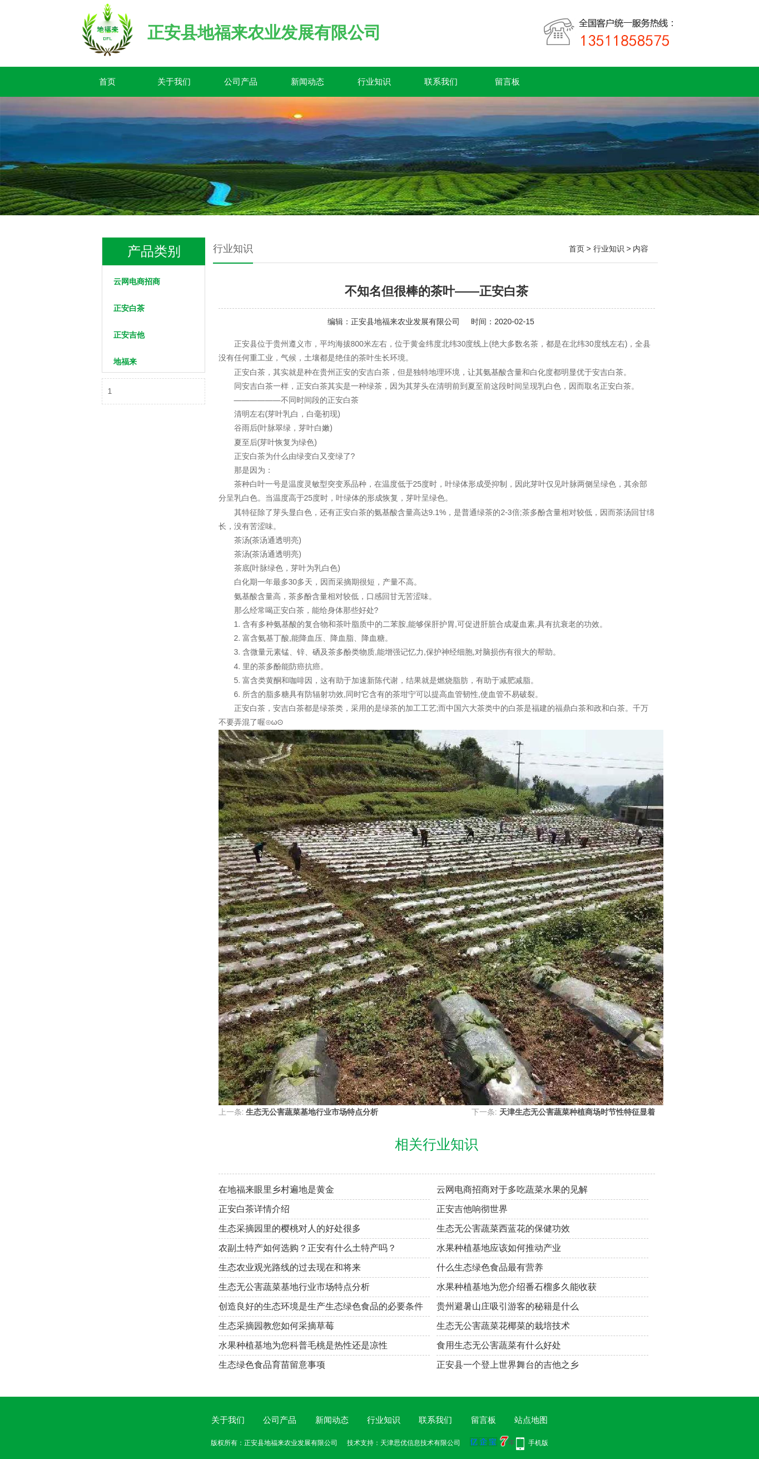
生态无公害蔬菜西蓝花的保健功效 (503, 1228)
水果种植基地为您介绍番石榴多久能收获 (516, 1287)
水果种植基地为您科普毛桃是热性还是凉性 (303, 1345)
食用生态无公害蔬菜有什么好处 (498, 1345)
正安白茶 (129, 308)
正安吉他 (129, 334)
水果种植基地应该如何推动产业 (498, 1248)
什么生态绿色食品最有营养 (489, 1267)
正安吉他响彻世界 (472, 1209)
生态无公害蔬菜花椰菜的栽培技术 (503, 1326)
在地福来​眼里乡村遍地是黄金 (276, 1189)
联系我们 (441, 81)
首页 (107, 81)
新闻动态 (307, 81)
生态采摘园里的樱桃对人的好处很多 (290, 1228)
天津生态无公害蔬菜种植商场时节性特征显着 (577, 1111)
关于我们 (174, 81)
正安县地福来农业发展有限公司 (405, 321)
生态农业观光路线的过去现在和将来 (290, 1267)
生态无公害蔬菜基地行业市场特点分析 (312, 1111)
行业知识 (374, 81)
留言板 (507, 81)
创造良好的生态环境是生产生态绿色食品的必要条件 (321, 1306)
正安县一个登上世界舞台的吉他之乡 (507, 1364)
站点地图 (531, 1420)
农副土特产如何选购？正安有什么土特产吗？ (307, 1248)
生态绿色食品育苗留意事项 (272, 1364)
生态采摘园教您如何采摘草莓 (276, 1326)
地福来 (125, 361)
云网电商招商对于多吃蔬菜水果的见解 (512, 1189)
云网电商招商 (136, 281)
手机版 (538, 1443)
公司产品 (240, 81)
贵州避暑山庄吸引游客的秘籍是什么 (507, 1306)
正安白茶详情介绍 (254, 1209)
